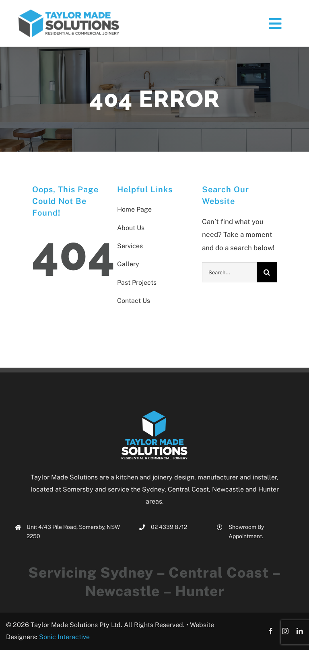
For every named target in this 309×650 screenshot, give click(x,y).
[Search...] (229, 272)
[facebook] (271, 631)
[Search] (267, 272)
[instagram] (285, 631)
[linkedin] (300, 631)
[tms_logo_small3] (69, 12)
